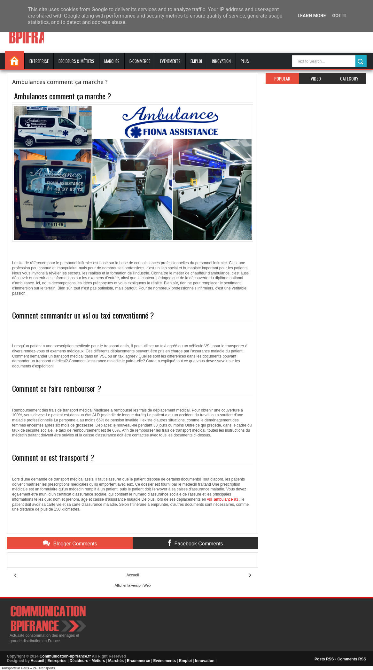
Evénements (170, 61)
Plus (245, 61)
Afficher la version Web (133, 585)
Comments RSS (351, 659)
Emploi (196, 61)
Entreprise (39, 61)
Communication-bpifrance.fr (65, 656)
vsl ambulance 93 (222, 499)
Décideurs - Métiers (87, 660)
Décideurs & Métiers (76, 61)
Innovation (221, 61)
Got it (339, 16)
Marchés (112, 61)
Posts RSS (324, 659)
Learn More (312, 16)
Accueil (14, 60)
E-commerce (139, 61)
